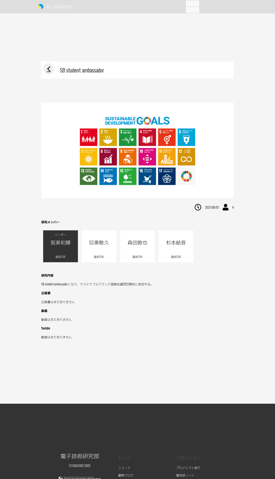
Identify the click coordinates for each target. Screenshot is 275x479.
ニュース (124, 467)
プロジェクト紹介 (188, 467)
